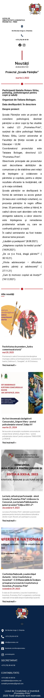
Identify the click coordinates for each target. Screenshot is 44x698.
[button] (22, 624)
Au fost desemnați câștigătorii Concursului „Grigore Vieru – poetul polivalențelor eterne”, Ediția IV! (19, 421)
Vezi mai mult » (9, 365)
